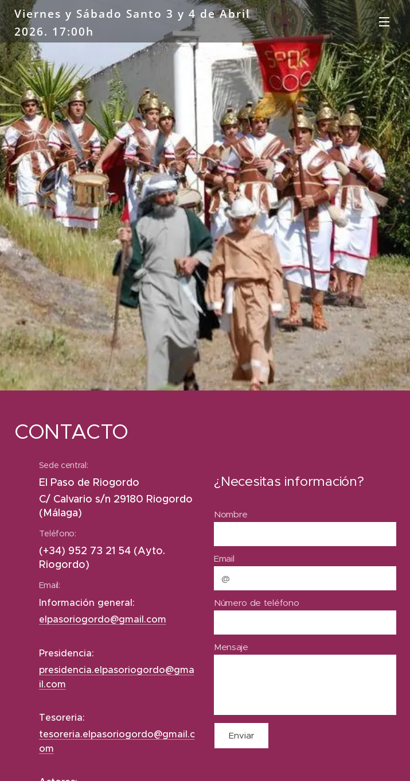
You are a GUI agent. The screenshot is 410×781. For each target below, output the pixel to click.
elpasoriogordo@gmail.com (102, 619)
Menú (384, 21)
